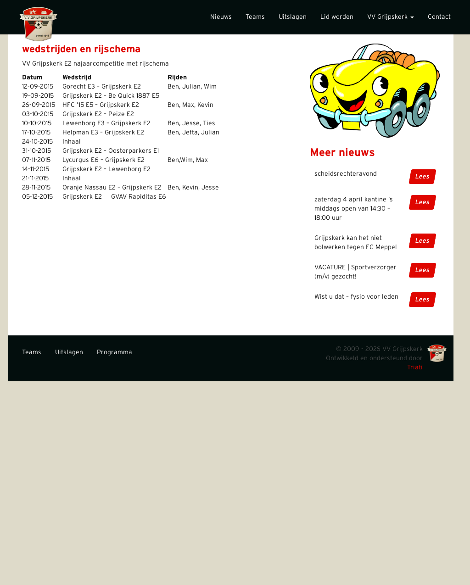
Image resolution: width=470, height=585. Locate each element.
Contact (439, 17)
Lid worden (336, 17)
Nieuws (221, 17)
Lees (422, 176)
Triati (415, 367)
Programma (114, 352)
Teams (255, 17)
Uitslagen (293, 17)
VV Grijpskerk (390, 17)
